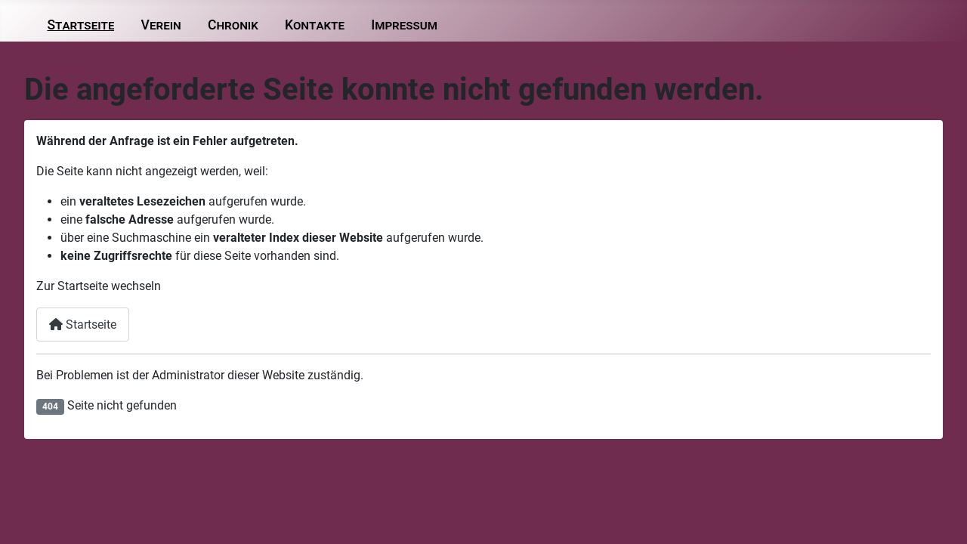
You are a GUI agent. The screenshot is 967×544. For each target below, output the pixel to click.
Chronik (233, 24)
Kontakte (314, 24)
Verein (161, 24)
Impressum (404, 24)
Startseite (80, 24)
